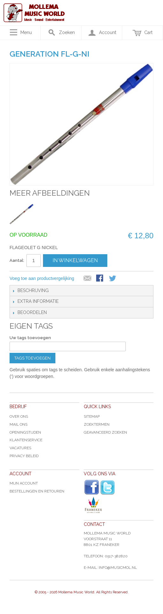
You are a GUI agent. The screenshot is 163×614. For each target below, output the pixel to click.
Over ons (19, 416)
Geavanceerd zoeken (105, 432)
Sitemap (92, 416)
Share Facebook (100, 279)
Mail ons (18, 424)
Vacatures (20, 448)
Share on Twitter (113, 279)
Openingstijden (25, 432)
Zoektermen (97, 424)
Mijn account (24, 483)
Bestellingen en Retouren (37, 491)
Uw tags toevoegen (30, 337)
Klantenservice (26, 440)
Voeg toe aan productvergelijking (42, 278)
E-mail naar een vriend (87, 279)
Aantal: (17, 260)
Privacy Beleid (24, 456)
